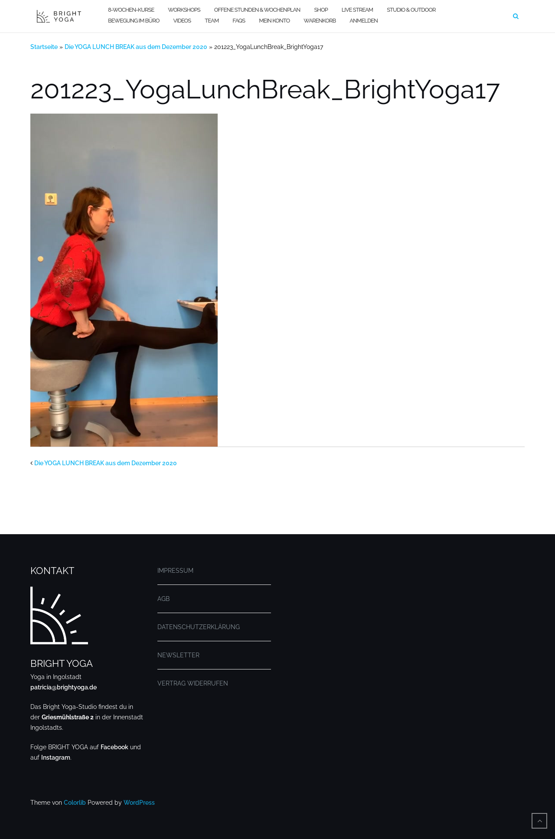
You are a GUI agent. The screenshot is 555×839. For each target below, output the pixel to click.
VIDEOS (182, 20)
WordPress (139, 802)
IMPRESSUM (175, 570)
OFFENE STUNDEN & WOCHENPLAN (257, 10)
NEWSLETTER (178, 655)
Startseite (44, 46)
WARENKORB (320, 20)
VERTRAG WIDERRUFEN (192, 683)
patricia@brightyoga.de (63, 687)
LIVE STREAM (357, 10)
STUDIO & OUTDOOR (411, 10)
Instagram (55, 757)
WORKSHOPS (184, 10)
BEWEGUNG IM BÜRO (133, 20)
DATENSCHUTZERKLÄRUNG (198, 627)
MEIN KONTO (274, 20)
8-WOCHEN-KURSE (131, 10)
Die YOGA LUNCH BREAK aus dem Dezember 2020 (136, 46)
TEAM (212, 20)
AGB (163, 598)
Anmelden (363, 20)
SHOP (320, 10)
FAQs (238, 20)
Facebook (114, 747)
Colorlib (75, 802)
